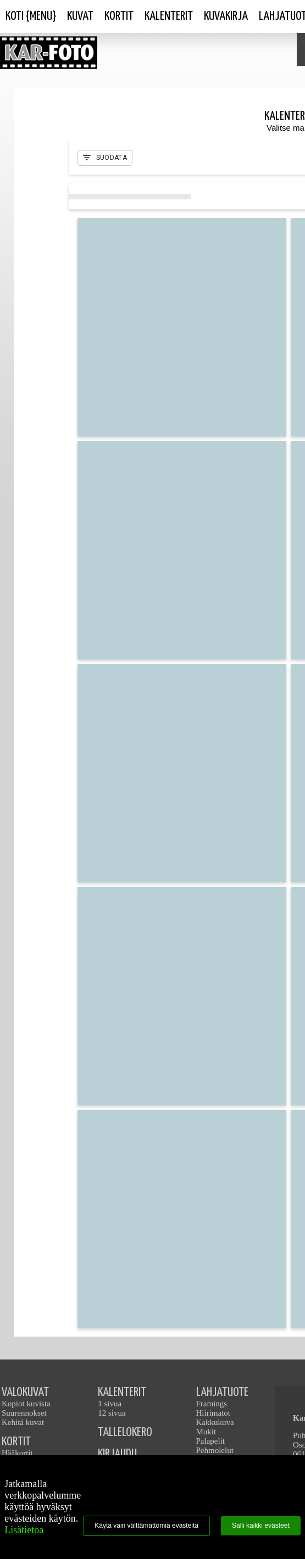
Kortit (119, 16)
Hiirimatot (213, 1413)
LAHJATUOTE (222, 1392)
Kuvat (80, 16)
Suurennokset (24, 1413)
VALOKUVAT (25, 1392)
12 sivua (111, 1413)
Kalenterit (169, 16)
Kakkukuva (215, 1422)
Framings (212, 1403)
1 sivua (109, 1403)
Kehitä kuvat (23, 1422)
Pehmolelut (215, 1450)
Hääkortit (17, 1453)
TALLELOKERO (125, 1432)
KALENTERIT (122, 1392)
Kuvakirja (226, 16)
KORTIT (16, 1441)
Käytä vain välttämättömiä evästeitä (146, 1525)
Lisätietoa (23, 1529)
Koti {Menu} (30, 16)
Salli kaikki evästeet (261, 1525)
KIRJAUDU (117, 1454)
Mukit (206, 1431)
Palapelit (210, 1441)
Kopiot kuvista (26, 1403)
